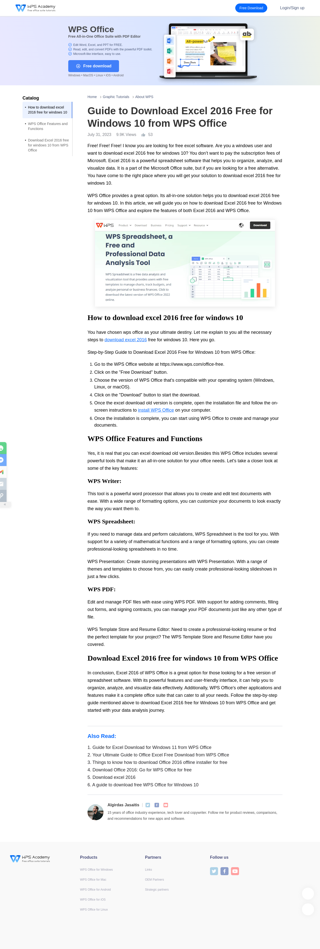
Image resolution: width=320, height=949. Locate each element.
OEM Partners (154, 879)
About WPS (144, 97)
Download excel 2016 (112, 777)
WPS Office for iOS (93, 899)
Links (148, 869)
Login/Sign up (292, 8)
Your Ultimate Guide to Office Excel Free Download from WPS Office (158, 754)
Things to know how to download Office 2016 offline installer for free (157, 762)
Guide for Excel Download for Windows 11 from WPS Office (150, 747)
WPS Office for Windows (96, 869)
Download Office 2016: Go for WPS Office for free (140, 769)
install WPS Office (156, 410)
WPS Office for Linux (94, 909)
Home (92, 97)
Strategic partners (157, 889)
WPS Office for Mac (93, 879)
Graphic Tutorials (116, 97)
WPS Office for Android (95, 889)
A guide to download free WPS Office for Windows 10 (143, 784)
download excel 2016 (125, 339)
